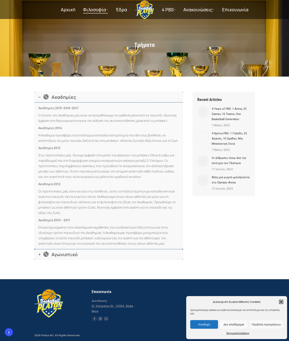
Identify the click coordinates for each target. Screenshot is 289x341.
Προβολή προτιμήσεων (266, 324)
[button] (281, 302)
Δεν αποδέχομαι (233, 324)
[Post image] (203, 112)
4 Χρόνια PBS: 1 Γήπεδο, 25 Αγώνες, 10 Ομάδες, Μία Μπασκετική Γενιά (229, 138)
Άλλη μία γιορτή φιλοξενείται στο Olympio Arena (231, 180)
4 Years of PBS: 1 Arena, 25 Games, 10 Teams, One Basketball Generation (229, 114)
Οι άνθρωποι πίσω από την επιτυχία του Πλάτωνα (229, 160)
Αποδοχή (204, 324)
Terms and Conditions (237, 333)
